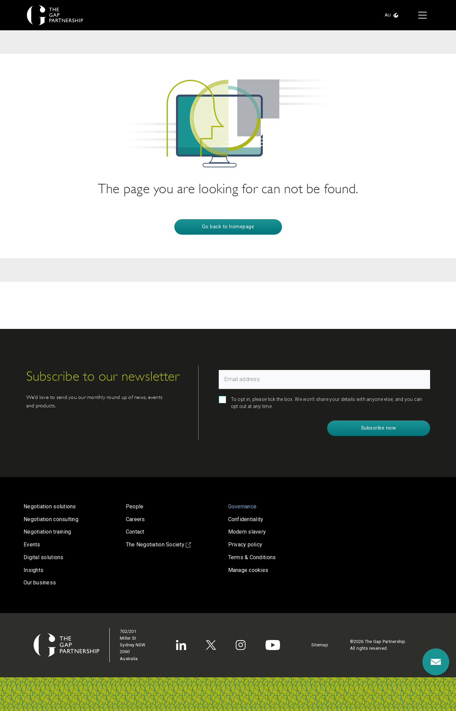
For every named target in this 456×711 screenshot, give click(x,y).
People (135, 506)
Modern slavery (247, 532)
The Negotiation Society (158, 544)
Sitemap (319, 644)
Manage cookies (248, 570)
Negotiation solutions (50, 506)
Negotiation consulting (51, 519)
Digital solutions (44, 557)
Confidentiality (246, 519)
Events (32, 544)
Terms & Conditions (252, 557)
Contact (135, 532)
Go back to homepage (228, 227)
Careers (135, 519)
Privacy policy (245, 544)
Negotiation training (47, 532)
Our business (40, 582)
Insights (33, 570)
